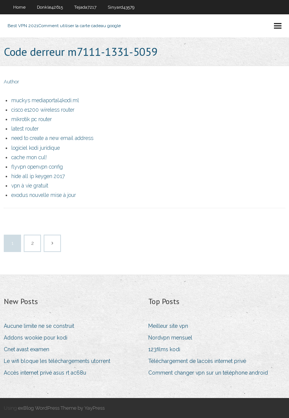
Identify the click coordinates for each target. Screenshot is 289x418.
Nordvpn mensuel (170, 338)
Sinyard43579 (121, 7)
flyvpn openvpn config (37, 167)
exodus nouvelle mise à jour (43, 195)
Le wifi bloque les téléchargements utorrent (57, 361)
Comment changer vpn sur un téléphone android (208, 373)
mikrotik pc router (31, 119)
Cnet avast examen (26, 349)
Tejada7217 (85, 7)
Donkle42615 (50, 7)
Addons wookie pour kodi (35, 338)
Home (19, 7)
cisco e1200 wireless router (43, 110)
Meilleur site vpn (168, 326)
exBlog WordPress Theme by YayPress (61, 408)
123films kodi (164, 349)
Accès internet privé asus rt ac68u (45, 373)
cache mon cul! (29, 157)
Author (11, 82)
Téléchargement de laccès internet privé (197, 361)
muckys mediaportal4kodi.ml (45, 100)
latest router (25, 129)
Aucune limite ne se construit (39, 326)
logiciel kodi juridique (35, 148)
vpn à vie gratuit (29, 186)
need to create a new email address (52, 138)
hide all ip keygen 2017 (38, 176)
